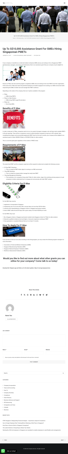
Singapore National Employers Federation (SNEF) (16, 248)
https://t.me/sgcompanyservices (42, 268)
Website (48, 349)
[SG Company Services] (8, 3)
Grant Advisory (27, 55)
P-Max (9, 83)
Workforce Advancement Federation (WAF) (14, 250)
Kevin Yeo (37, 55)
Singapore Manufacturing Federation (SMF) (15, 247)
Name (4, 349)
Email (26, 349)
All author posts (11, 319)
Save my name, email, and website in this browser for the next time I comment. (22, 357)
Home (14, 38)
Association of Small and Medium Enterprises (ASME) (17, 245)
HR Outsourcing (20, 38)
